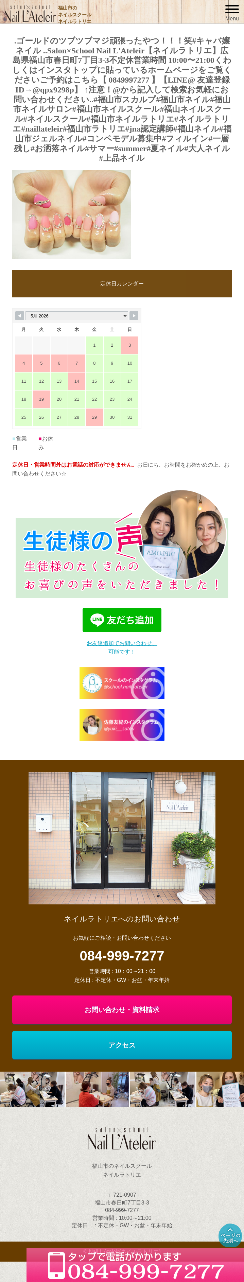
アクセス (122, 1045)
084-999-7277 (122, 955)
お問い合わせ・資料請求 (122, 1010)
